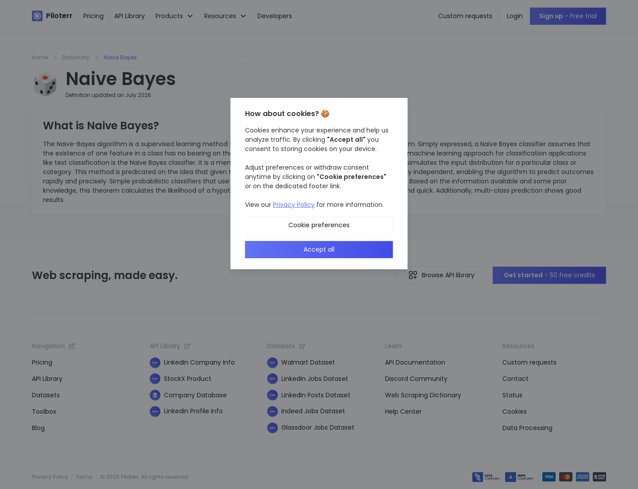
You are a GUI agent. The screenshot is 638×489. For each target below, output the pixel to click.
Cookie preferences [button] (319, 225)
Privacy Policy (294, 204)
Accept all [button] (319, 249)
